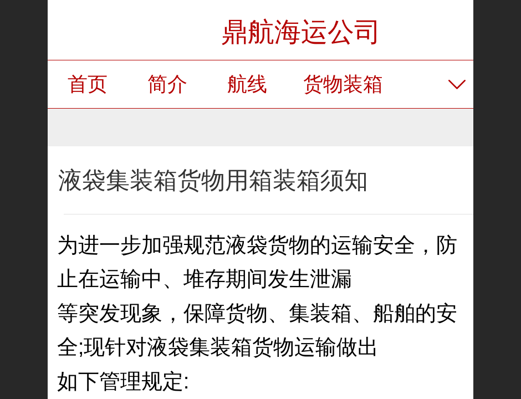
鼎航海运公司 (301, 32)
